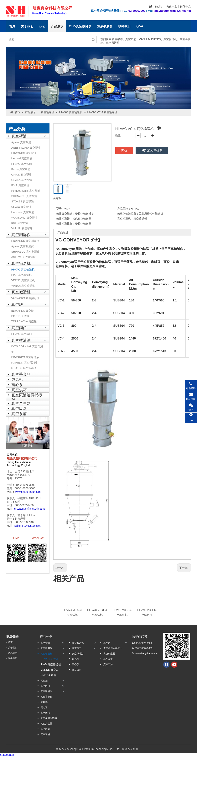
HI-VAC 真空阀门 (21, 333)
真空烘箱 (19, 389)
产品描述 (62, 232)
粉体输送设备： (65, 223)
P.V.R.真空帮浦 (20, 185)
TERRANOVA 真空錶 (24, 321)
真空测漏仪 (21, 234)
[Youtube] (174, 665)
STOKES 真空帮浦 (22, 201)
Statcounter (7, 754)
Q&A (139, 26)
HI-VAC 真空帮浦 (21, 163)
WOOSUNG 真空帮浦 (24, 217)
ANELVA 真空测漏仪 (23, 257)
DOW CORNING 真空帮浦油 (27, 349)
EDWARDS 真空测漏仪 (25, 240)
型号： (60, 208)
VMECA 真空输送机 (23, 285)
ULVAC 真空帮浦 (21, 206)
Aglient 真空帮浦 (21, 142)
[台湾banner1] (98, 78)
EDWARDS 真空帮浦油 (25, 357)
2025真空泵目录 (80, 26)
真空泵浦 (19, 413)
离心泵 (17, 384)
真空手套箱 (21, 374)
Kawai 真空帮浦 (20, 169)
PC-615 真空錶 (20, 316)
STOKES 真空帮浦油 (23, 367)
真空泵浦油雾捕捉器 (26, 397)
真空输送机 (21, 263)
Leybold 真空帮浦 (21, 158)
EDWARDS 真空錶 (22, 310)
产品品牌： (124, 208)
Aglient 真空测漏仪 (22, 246)
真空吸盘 (19, 408)
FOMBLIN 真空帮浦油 (24, 362)
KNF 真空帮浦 (19, 223)
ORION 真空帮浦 (21, 174)
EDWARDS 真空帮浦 (24, 153)
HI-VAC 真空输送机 (22, 269)
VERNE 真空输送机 (23, 280)
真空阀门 (19, 327)
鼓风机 (17, 379)
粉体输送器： (64, 218)
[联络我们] (27, 432)
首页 (12, 26)
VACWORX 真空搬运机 (25, 298)
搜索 (93, 39)
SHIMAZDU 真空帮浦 (24, 196)
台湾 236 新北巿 (24, 471)
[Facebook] (166, 665)
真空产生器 (21, 403)
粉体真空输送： (65, 213)
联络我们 (124, 26)
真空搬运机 (21, 292)
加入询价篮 (155, 150)
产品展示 (57, 26)
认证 (42, 26)
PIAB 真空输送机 (21, 274)
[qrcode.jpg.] (176, 646)
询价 (124, 150)
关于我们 (27, 26)
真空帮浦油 (21, 340)
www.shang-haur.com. (146, 653)
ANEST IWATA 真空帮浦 (25, 147)
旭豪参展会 (104, 26)
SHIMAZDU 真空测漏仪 (25, 251)
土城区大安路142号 (18, 474)
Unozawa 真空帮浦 (22, 212)
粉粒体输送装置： (128, 213)
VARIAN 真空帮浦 (22, 228)
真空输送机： (125, 218)
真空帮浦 (19, 136)
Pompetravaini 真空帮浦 (25, 190)
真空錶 (17, 304)
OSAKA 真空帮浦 (21, 179)
